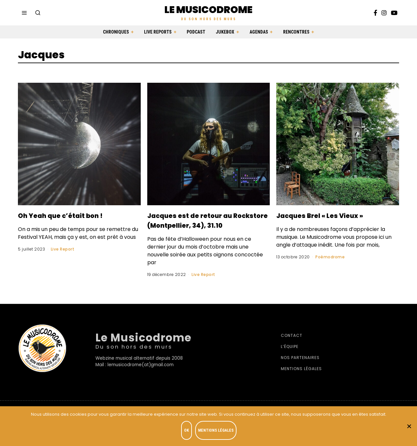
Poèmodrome (330, 257)
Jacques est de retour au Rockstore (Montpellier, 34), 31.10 (202, 224)
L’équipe (289, 356)
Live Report (63, 249)
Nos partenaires (300, 367)
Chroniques (116, 32)
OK (187, 431)
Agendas (259, 32)
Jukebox (225, 32)
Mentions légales (301, 378)
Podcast (196, 32)
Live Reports (158, 32)
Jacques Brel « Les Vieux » (333, 215)
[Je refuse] (409, 427)
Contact (291, 345)
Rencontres (296, 32)
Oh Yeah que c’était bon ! (73, 215)
